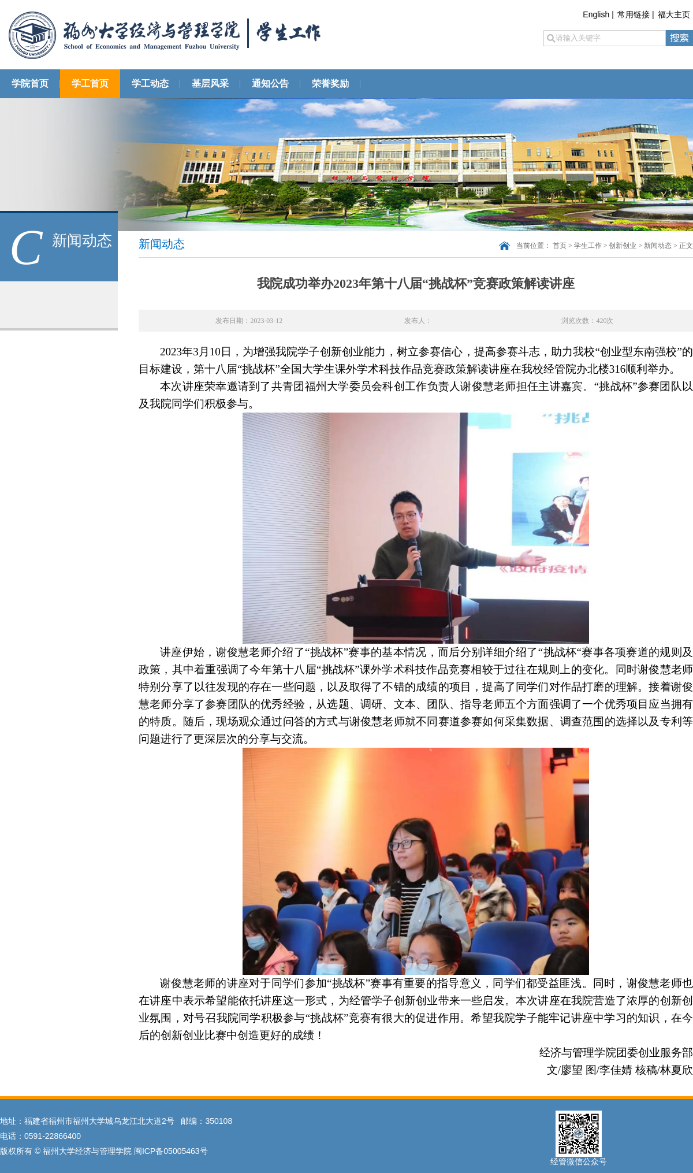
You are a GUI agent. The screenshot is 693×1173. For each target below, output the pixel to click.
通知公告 (270, 83)
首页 (560, 246)
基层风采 (210, 83)
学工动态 (150, 83)
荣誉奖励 (330, 83)
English (596, 14)
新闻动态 (658, 246)
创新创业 (622, 246)
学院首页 (30, 83)
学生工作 (588, 246)
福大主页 (674, 14)
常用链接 (633, 14)
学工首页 (90, 83)
